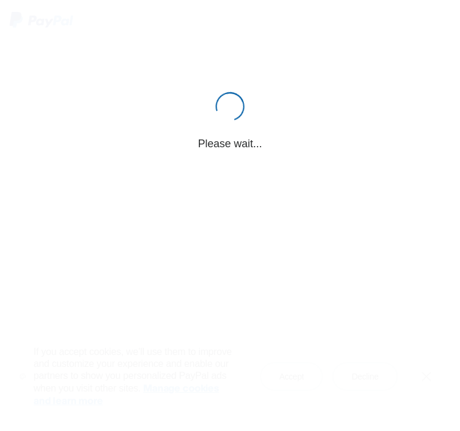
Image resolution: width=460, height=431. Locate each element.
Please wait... (230, 144)
